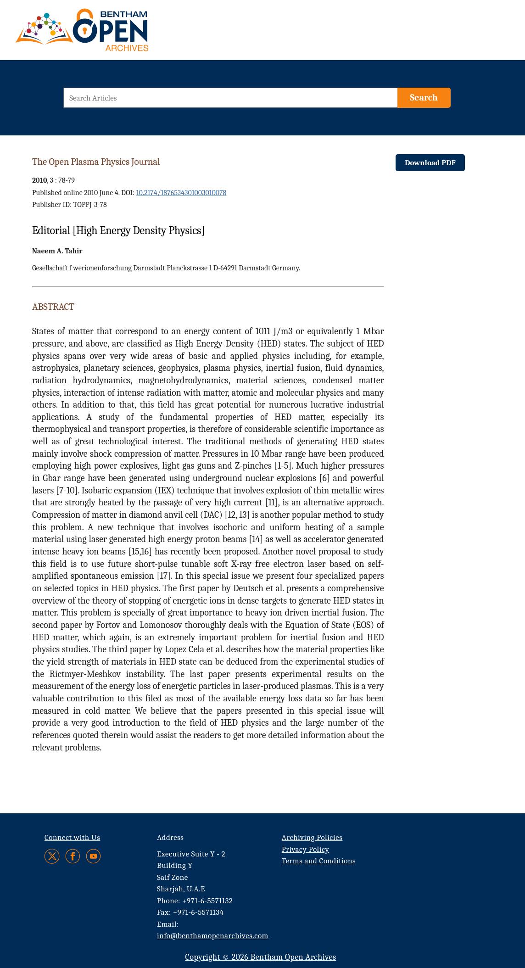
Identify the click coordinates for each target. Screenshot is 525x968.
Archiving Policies (312, 837)
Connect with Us (72, 837)
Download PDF (430, 162)
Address (170, 837)
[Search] (424, 98)
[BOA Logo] (109, 33)
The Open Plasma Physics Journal (96, 161)
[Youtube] (93, 856)
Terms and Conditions (319, 860)
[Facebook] (73, 856)
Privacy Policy (305, 849)
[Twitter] (53, 856)
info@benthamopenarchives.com (212, 935)
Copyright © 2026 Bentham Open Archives (260, 957)
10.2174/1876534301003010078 (181, 193)
